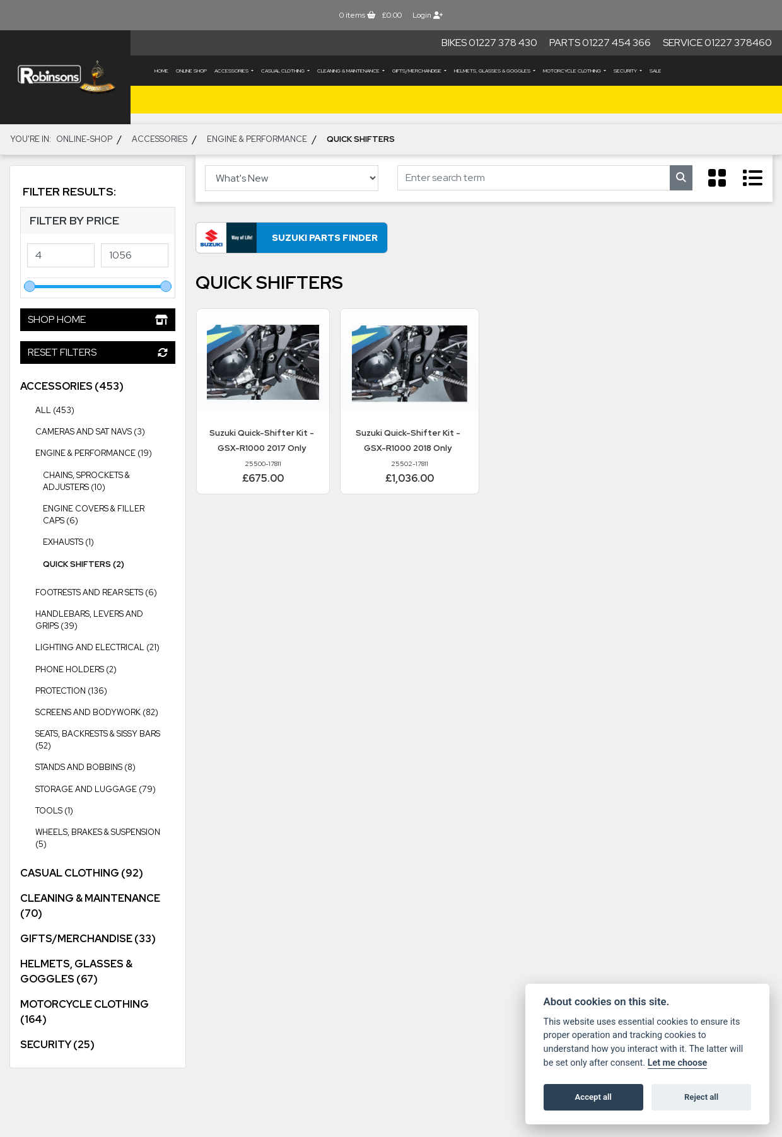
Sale (656, 70)
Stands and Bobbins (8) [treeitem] (85, 767)
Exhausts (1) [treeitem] (68, 542)
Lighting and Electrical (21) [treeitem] (105, 646)
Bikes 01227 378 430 (489, 42)
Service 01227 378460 (717, 42)
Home (161, 70)
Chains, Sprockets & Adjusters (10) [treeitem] (86, 481)
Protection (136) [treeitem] (105, 690)
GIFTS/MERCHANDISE (417, 70)
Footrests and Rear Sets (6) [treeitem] (96, 592)
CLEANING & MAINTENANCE (349, 70)
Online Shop (191, 70)
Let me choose (678, 1063)
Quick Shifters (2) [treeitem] (83, 564)
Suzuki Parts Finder (315, 238)
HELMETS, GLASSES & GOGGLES (493, 70)
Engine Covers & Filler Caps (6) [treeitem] (93, 514)
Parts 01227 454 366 (600, 42)
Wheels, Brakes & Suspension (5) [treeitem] (105, 835)
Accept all (593, 1097)
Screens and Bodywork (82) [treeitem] (105, 711)
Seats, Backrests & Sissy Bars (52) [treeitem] (105, 737)
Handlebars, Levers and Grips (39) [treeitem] (105, 617)
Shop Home (98, 319)
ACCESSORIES (232, 70)
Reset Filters (98, 352)
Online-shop (84, 139)
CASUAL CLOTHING (283, 70)
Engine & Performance (257, 139)
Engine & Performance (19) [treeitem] (105, 452)
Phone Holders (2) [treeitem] (76, 669)
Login (427, 15)
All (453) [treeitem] (54, 410)
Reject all (701, 1097)
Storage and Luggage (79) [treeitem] (105, 788)
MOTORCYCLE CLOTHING (572, 70)
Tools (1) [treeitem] (54, 810)
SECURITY (626, 70)
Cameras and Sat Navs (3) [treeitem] (90, 431)
